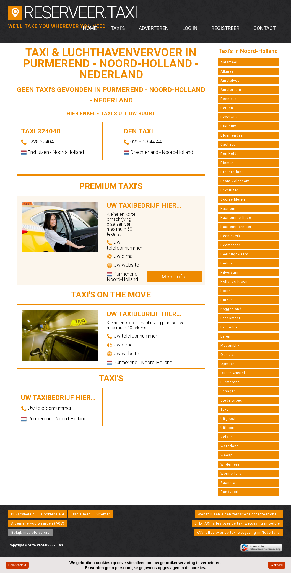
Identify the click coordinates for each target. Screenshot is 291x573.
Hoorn (225, 291)
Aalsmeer (229, 62)
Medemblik (230, 346)
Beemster (229, 99)
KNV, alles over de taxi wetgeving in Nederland (238, 533)
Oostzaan (229, 355)
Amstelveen (231, 81)
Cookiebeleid (52, 514)
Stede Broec (231, 400)
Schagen (228, 391)
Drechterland (232, 172)
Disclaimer (80, 514)
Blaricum (228, 126)
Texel (225, 410)
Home (90, 28)
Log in (190, 28)
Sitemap (103, 514)
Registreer (225, 28)
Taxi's (118, 28)
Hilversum (229, 272)
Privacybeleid (23, 514)
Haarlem (227, 208)
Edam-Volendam (235, 181)
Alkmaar (227, 71)
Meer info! (174, 276)
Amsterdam (230, 90)
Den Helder (230, 154)
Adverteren (154, 28)
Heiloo (226, 263)
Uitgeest (228, 419)
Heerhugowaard (234, 254)
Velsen (226, 437)
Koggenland (230, 309)
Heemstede (230, 245)
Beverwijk (229, 117)
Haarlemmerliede (235, 218)
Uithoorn (228, 428)
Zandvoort (229, 492)
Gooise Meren (232, 199)
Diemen (227, 163)
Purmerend (230, 382)
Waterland (229, 446)
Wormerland (231, 474)
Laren (225, 336)
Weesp (226, 455)
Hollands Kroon (234, 282)
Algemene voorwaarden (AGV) (37, 523)
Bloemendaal (232, 135)
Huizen (226, 300)
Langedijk (229, 327)
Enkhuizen (229, 190)
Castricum (229, 145)
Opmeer (227, 364)
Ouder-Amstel (232, 373)
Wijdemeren (231, 464)
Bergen (226, 108)
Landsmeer (230, 318)
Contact (264, 28)
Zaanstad (229, 483)
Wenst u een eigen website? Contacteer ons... (239, 514)
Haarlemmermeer (235, 227)
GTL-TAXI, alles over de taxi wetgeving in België (237, 523)
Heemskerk (230, 236)
